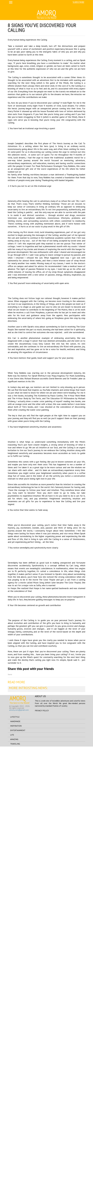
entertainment (17, 1173)
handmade (15, 1164)
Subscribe (78, 2)
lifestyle (14, 1159)
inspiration (16, 1168)
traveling (15, 1186)
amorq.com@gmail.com (19, 1152)
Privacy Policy (42, 1153)
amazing (14, 1182)
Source (10, 1117)
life (12, 1177)
